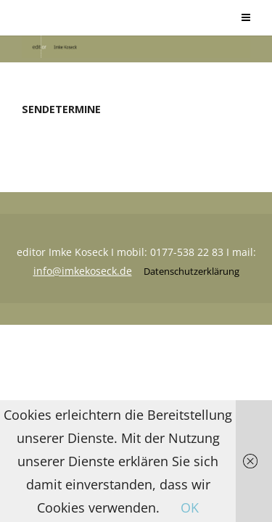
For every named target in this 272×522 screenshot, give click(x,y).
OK (190, 507)
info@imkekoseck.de (82, 271)
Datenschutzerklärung (191, 271)
